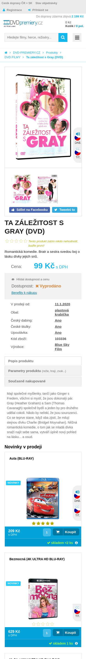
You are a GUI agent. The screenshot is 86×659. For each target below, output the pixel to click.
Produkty (52, 52)
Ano (58, 320)
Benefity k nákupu (24, 293)
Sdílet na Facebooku (32, 210)
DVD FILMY (12, 57)
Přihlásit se (40, 10)
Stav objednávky (46, 3)
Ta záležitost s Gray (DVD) (44, 57)
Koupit (70, 532)
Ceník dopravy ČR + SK (17, 3)
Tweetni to (66, 210)
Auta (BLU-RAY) (21, 458)
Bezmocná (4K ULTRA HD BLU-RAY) (37, 559)
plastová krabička (62, 312)
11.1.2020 (62, 304)
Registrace (14, 10)
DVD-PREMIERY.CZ (26, 52)
